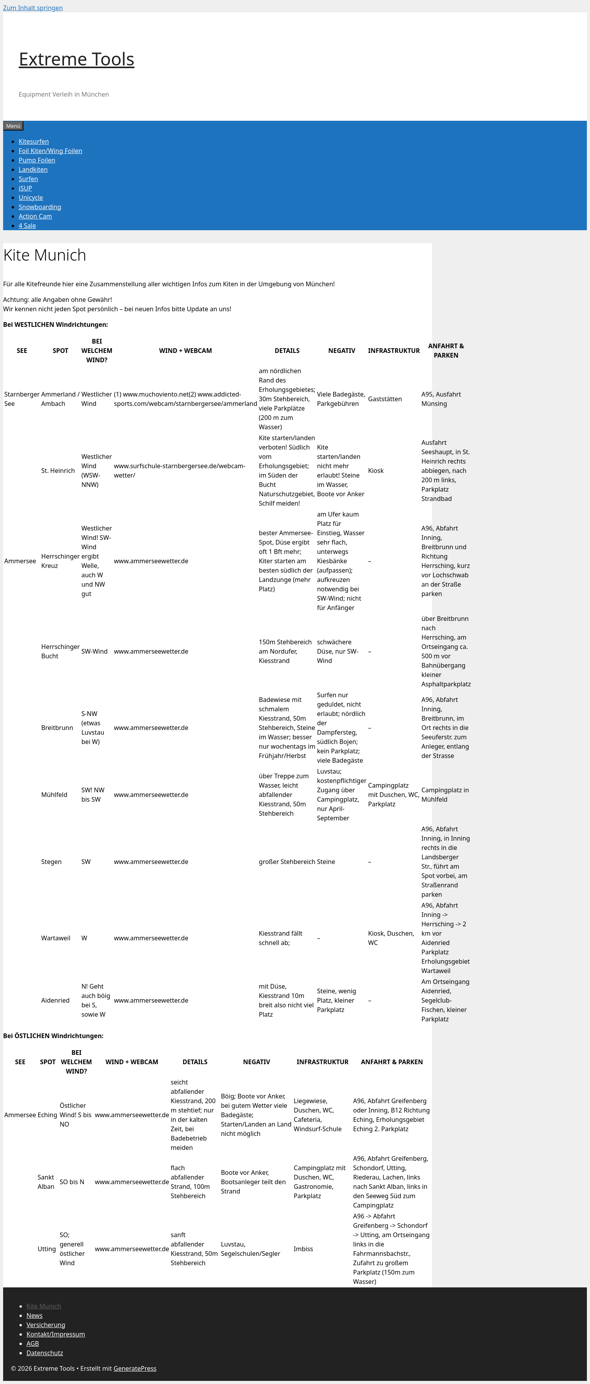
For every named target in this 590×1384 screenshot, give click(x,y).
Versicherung (46, 1325)
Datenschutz (45, 1353)
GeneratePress (134, 1368)
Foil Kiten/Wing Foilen (50, 150)
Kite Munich (44, 1306)
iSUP (25, 188)
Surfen (28, 179)
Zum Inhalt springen (33, 8)
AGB (33, 1343)
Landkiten (33, 169)
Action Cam (35, 216)
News (35, 1315)
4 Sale (27, 225)
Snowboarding (40, 207)
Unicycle (31, 197)
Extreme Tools (77, 59)
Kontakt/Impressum (56, 1334)
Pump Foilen (37, 160)
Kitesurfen (34, 141)
